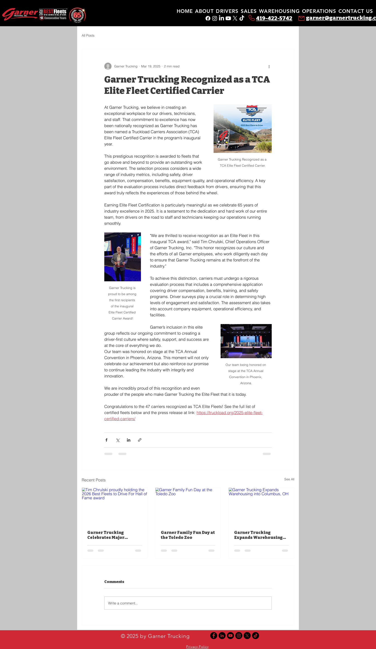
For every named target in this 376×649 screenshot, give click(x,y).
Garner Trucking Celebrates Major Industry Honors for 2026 (114, 535)
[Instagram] (215, 18)
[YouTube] (230, 635)
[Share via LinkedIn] (128, 440)
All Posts (88, 35)
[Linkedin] (222, 635)
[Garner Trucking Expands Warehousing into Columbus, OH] (261, 506)
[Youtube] (228, 18)
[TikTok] (242, 18)
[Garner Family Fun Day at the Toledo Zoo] (188, 506)
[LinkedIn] (221, 18)
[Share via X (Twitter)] (117, 440)
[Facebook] (208, 18)
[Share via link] (140, 440)
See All (289, 479)
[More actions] (269, 66)
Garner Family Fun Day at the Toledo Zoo (188, 535)
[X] (235, 18)
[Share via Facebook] (106, 440)
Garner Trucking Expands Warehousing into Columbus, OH (258, 535)
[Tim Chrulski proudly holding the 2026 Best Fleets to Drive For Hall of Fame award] (114, 506)
